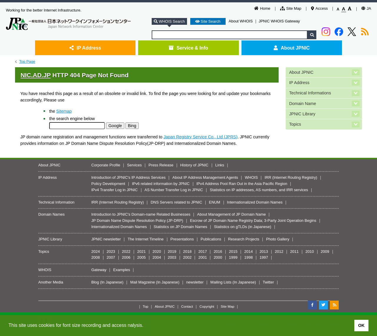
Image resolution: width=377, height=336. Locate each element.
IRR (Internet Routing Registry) (290, 177)
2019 (172, 251)
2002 (187, 257)
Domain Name (302, 103)
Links (219, 165)
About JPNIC (292, 47)
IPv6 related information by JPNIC (161, 183)
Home (262, 8)
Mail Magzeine (142, 282)
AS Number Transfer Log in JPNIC (174, 190)
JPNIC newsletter (106, 239)
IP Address (85, 47)
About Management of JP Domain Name (231, 214)
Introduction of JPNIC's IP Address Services (128, 177)
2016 (218, 251)
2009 (325, 251)
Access (319, 8)
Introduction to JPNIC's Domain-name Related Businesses (140, 214)
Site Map (290, 8)
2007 (111, 257)
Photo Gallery (277, 239)
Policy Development (108, 183)
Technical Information (56, 202)
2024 (95, 251)
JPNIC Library (302, 114)
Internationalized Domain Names (255, 202)
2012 (279, 251)
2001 (202, 257)
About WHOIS (241, 21)
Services (134, 165)
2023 (111, 251)
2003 (172, 257)
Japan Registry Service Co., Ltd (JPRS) (200, 137)
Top (145, 306)
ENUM (214, 202)
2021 (141, 251)
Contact (187, 306)
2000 (218, 257)
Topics (295, 124)
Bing (132, 125)
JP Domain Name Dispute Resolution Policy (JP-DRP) (137, 220)
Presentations (182, 239)
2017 (202, 251)
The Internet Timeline (145, 239)
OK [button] (361, 325)
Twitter (268, 282)
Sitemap (64, 111)
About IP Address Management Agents (205, 177)
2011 (294, 251)
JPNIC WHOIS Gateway (279, 21)
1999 (233, 257)
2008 (95, 257)
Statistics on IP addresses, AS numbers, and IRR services (259, 190)
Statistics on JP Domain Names (180, 226)
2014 (248, 251)
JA (366, 8)
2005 (141, 257)
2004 (157, 257)
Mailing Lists (221, 282)
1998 (248, 257)
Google (115, 125)
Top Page (27, 61)
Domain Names (51, 214)
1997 (263, 257)
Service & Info (188, 47)
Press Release (160, 165)
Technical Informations (310, 93)
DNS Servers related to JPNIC (176, 202)
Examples (121, 270)
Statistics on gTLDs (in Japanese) (242, 226)
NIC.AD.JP (36, 75)
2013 (263, 251)
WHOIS (251, 177)
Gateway (98, 270)
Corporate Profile (105, 165)
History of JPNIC (194, 165)
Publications (211, 239)
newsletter (195, 282)
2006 (126, 257)
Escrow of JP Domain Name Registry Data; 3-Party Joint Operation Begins (253, 220)
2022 (126, 251)
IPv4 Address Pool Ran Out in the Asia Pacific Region (241, 183)
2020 (157, 251)
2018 (187, 251)
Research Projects (243, 239)
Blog (95, 282)
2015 (233, 251)
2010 (309, 251)
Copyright (206, 306)
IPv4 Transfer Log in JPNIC (114, 190)
